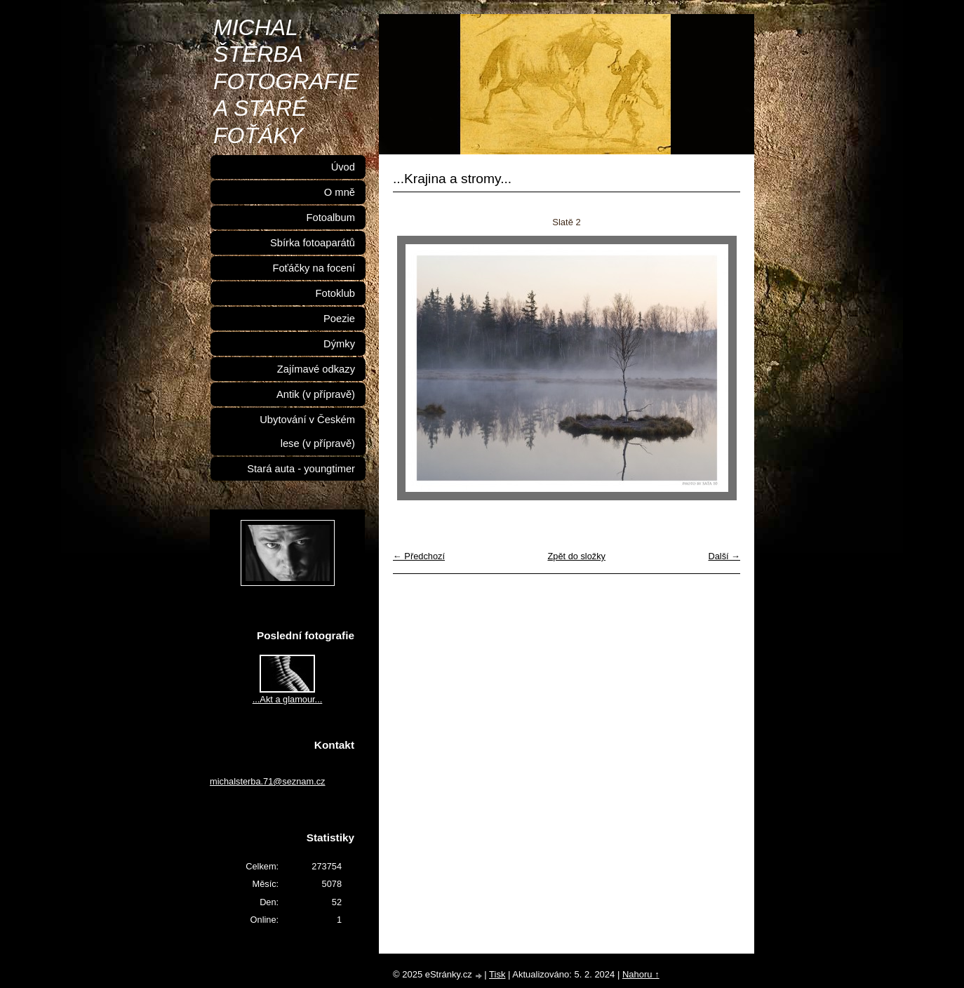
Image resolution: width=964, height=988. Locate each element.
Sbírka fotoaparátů (312, 242)
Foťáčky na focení (313, 268)
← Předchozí (419, 556)
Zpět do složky (576, 556)
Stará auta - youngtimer (301, 468)
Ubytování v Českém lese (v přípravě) (307, 431)
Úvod (343, 167)
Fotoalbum (330, 217)
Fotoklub (335, 293)
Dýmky (339, 343)
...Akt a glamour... (288, 699)
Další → (724, 556)
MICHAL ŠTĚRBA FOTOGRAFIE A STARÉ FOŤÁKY (286, 81)
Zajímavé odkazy (316, 369)
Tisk (497, 974)
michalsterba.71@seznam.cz (268, 781)
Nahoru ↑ (641, 974)
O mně (339, 192)
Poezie (339, 318)
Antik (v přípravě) (315, 394)
